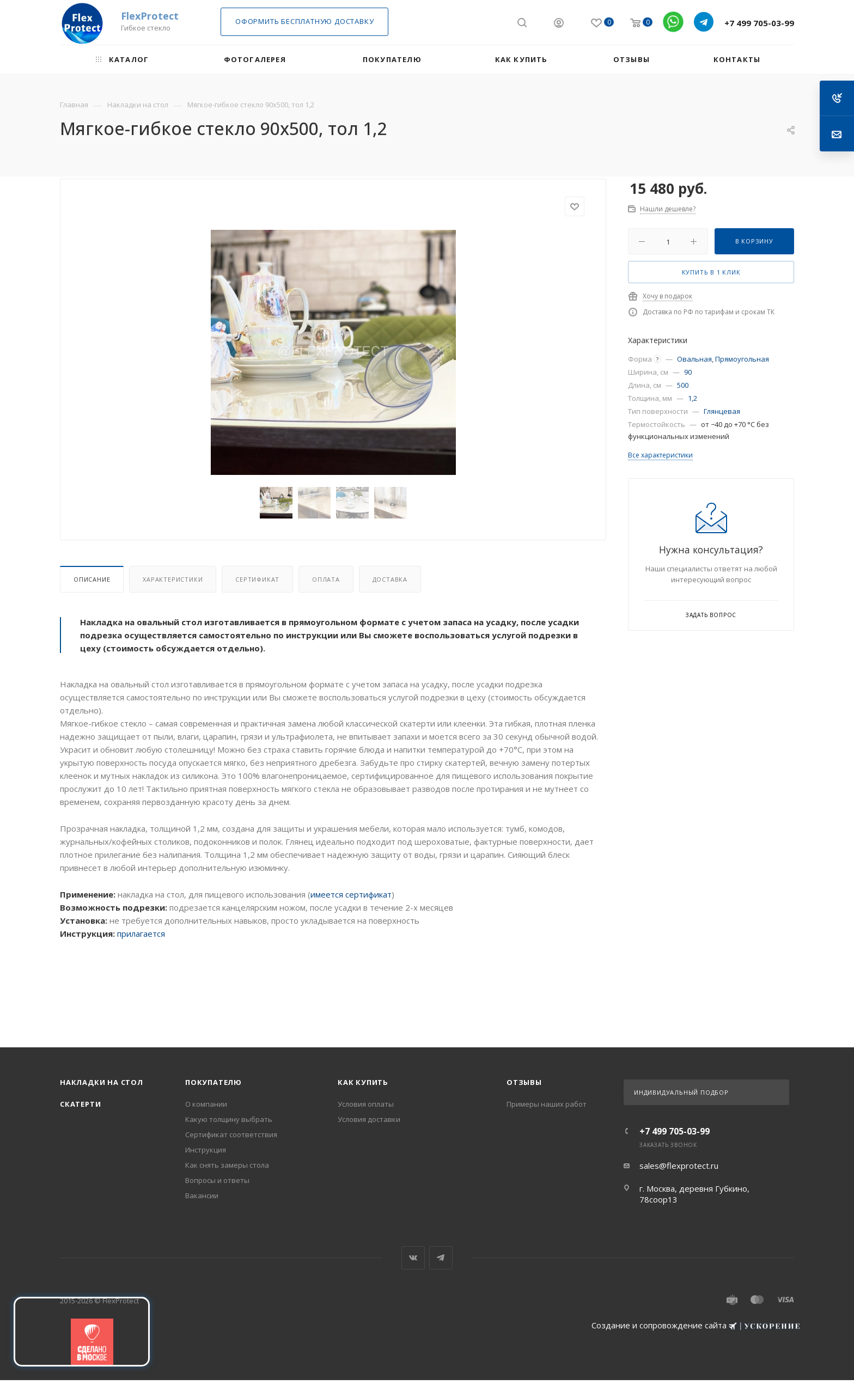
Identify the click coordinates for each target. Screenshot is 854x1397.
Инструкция (205, 1150)
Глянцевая (722, 411)
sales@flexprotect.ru (678, 1165)
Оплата (326, 579)
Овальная (694, 359)
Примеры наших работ (547, 1104)
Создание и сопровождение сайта (695, 1325)
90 (688, 372)
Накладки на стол (101, 1082)
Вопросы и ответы (217, 1180)
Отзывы (524, 1082)
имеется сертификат (351, 894)
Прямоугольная (742, 359)
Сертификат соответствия (231, 1134)
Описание (92, 579)
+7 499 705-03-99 (759, 22)
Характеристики (173, 579)
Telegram (441, 1258)
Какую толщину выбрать (228, 1119)
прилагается (141, 933)
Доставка (390, 579)
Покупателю (213, 1082)
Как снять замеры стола (227, 1165)
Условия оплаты (366, 1104)
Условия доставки (369, 1119)
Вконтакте (413, 1258)
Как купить (363, 1082)
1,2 (692, 398)
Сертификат (257, 579)
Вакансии (201, 1195)
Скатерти (80, 1104)
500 (682, 385)
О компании (206, 1104)
